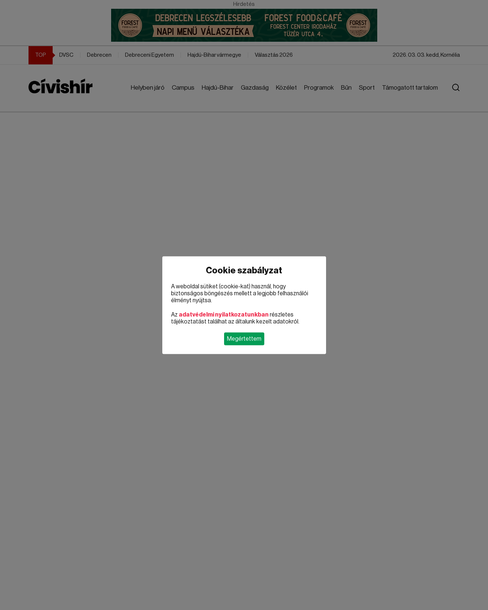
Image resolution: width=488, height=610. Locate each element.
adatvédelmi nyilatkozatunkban (224, 314)
